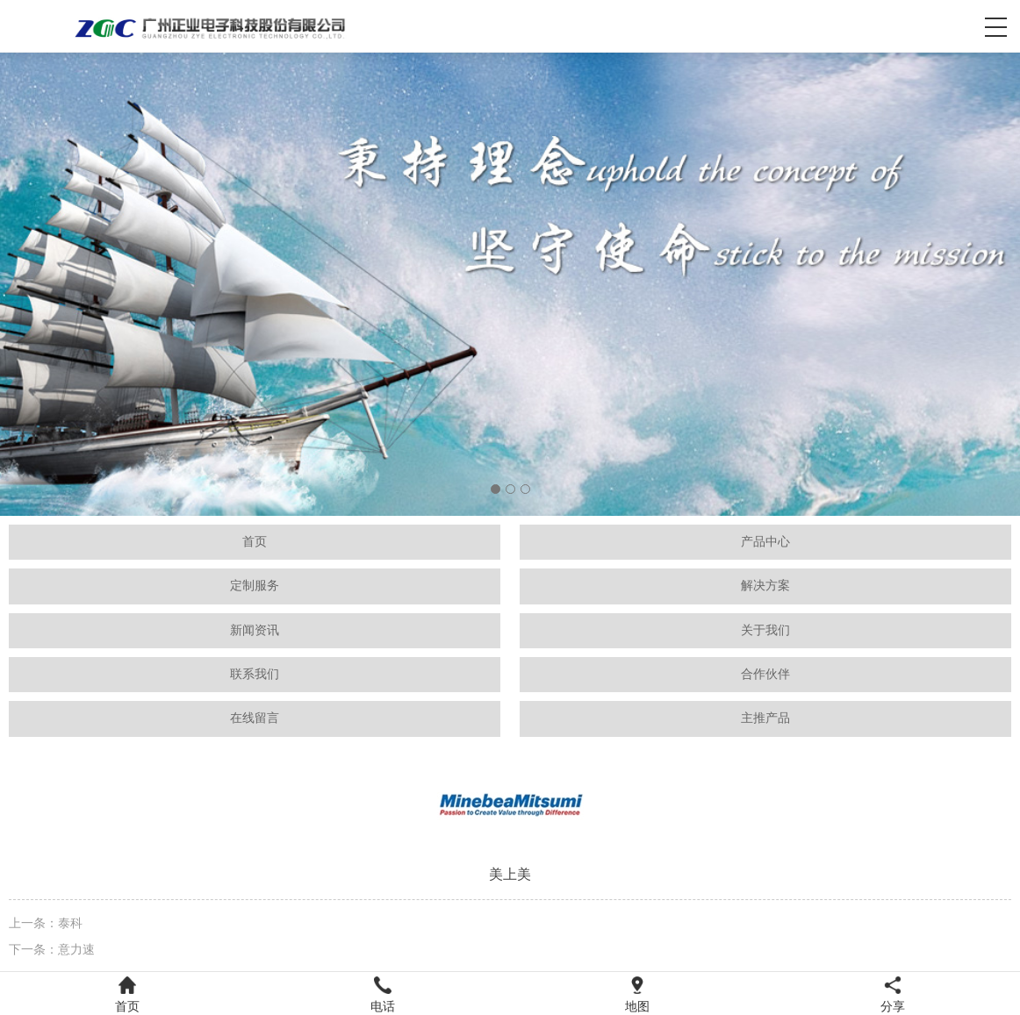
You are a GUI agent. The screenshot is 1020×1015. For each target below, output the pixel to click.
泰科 (70, 923)
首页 (254, 541)
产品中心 (765, 541)
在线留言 (254, 718)
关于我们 (765, 630)
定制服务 (254, 585)
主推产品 (765, 718)
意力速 (76, 949)
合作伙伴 (765, 674)
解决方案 (765, 585)
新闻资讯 (254, 630)
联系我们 (254, 674)
